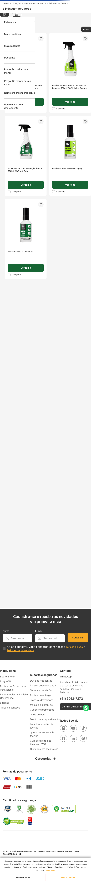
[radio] (4, 15)
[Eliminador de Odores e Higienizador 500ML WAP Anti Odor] (26, 156)
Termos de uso (74, 646)
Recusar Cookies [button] (23, 877)
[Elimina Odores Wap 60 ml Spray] (70, 156)
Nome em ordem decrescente (13, 106)
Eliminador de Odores (57, 3)
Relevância (10, 22)
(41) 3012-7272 (71, 698)
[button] (70, 102)
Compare (60, 108)
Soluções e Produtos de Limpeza (28, 3)
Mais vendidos (12, 34)
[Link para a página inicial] (6, 3)
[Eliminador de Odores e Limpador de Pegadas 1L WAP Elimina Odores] (26, 73)
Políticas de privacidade (20, 650)
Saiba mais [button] (50, 870)
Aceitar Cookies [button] (68, 877)
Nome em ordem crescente (19, 92)
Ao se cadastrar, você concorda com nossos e (46, 648)
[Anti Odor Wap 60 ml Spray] (26, 239)
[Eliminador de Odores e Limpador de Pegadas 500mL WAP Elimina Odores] (70, 73)
